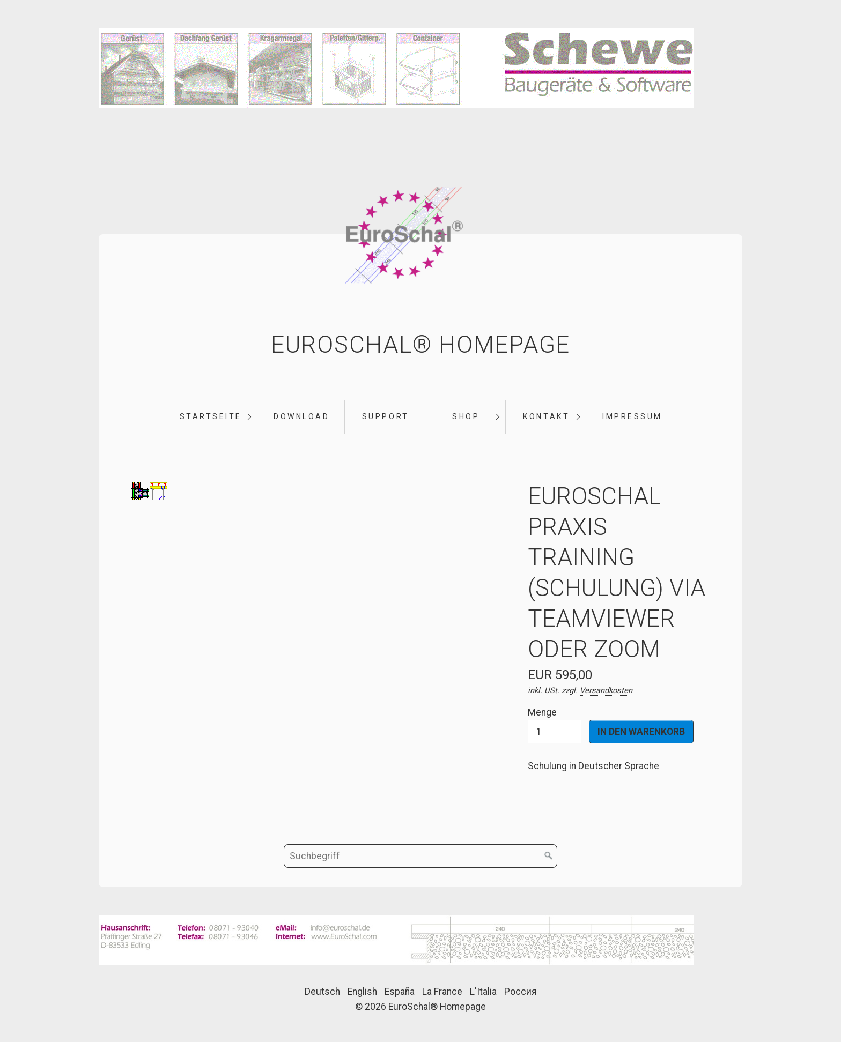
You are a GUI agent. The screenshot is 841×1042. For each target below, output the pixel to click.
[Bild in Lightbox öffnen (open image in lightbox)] (396, 940)
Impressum (632, 416)
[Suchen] (548, 856)
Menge (554, 725)
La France (442, 991)
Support (385, 416)
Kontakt (546, 416)
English (362, 991)
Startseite (211, 416)
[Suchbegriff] (420, 856)
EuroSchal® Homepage (420, 345)
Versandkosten (606, 690)
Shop (465, 416)
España (400, 991)
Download (301, 416)
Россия (520, 991)
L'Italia (483, 991)
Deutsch (322, 991)
